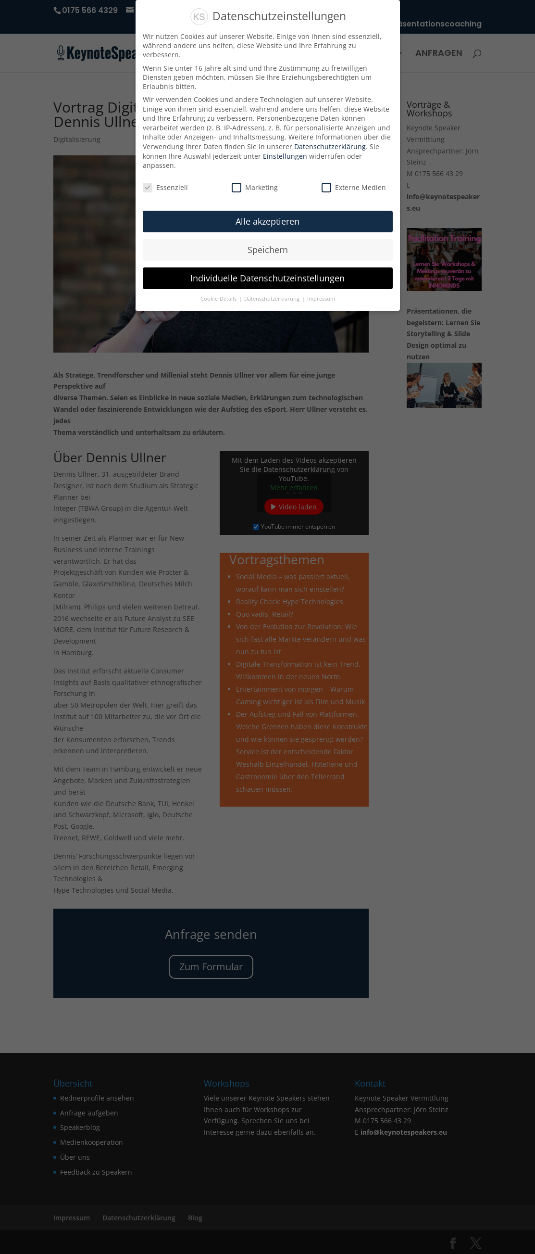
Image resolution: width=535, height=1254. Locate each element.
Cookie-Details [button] (219, 298)
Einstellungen (285, 156)
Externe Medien (354, 187)
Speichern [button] (268, 249)
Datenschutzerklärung (330, 146)
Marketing (255, 187)
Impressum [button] (321, 298)
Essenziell (165, 187)
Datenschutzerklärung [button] (272, 298)
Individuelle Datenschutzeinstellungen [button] (267, 278)
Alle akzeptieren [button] (267, 221)
